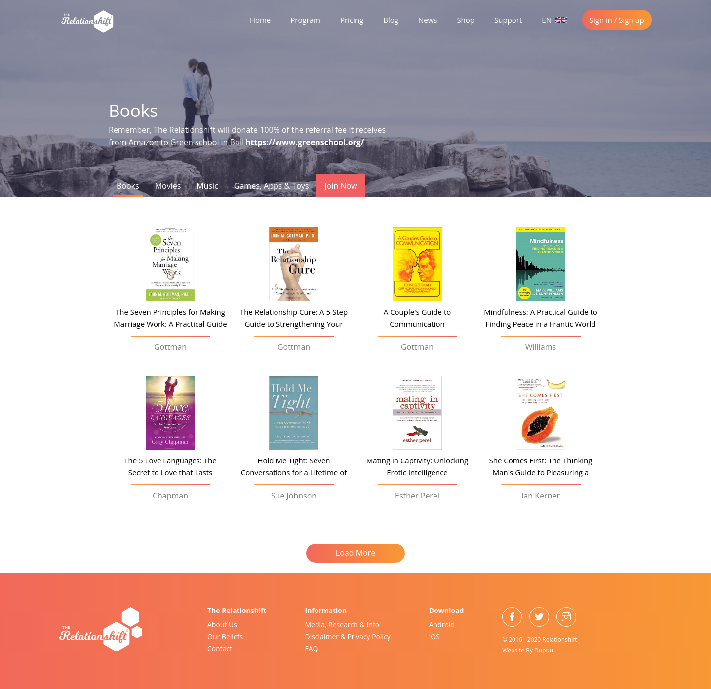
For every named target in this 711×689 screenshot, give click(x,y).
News (427, 20)
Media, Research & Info (342, 624)
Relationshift (559, 639)
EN (554, 20)
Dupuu (543, 650)
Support (508, 20)
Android (442, 624)
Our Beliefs (225, 636)
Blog (390, 20)
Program (305, 20)
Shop (465, 20)
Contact (219, 648)
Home (260, 20)
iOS (434, 636)
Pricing (351, 20)
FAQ (311, 648)
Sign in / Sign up (617, 20)
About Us (222, 624)
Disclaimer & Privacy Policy (348, 636)
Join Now (340, 185)
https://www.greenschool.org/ (304, 142)
